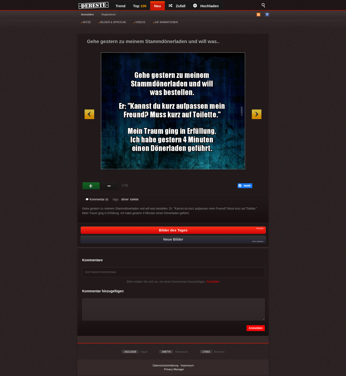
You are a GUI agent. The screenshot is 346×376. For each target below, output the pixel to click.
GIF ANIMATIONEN (165, 22)
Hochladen (206, 6)
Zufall (177, 6)
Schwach (109, 186)
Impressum (187, 365)
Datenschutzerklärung (165, 365)
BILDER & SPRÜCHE (112, 22)
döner (125, 199)
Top (140, 6)
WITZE (86, 22)
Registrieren (108, 14)
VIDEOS (139, 22)
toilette (134, 199)
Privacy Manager (174, 369)
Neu (157, 6)
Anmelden (87, 14)
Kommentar (97, 199)
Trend (120, 6)
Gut (91, 186)
